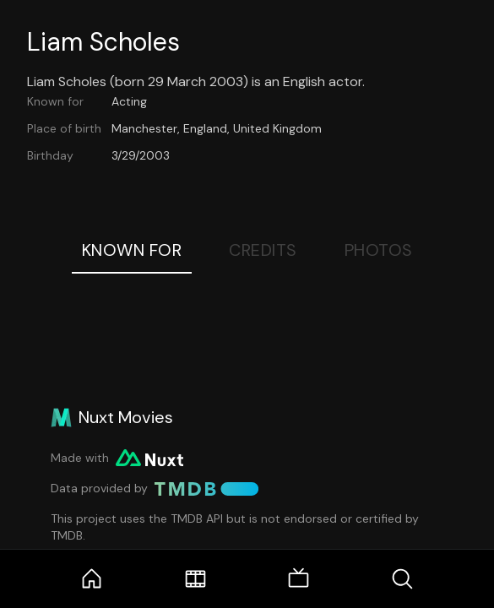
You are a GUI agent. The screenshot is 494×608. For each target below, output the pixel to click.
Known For (132, 250)
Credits (263, 250)
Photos (379, 250)
